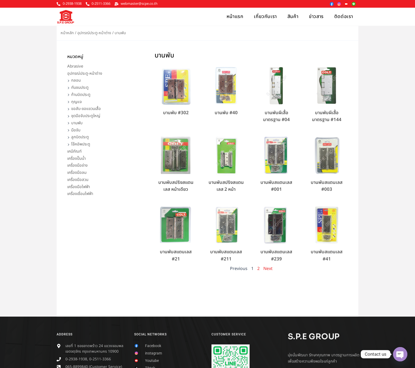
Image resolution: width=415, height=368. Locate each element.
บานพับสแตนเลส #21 (176, 255)
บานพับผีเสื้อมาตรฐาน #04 (276, 116)
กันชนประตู (80, 88)
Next (268, 268)
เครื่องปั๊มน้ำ (76, 159)
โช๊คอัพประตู (80, 144)
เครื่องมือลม (77, 173)
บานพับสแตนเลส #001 (276, 186)
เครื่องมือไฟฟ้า (78, 187)
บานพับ (77, 123)
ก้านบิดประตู (81, 95)
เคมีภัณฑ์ (74, 151)
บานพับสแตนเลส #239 (276, 255)
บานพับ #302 (176, 112)
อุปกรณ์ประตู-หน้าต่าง (94, 33)
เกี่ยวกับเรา (265, 16)
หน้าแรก (235, 16)
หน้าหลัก (67, 33)
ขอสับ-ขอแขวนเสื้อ (86, 109)
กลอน (76, 80)
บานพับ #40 (226, 112)
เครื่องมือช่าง (77, 165)
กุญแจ (76, 102)
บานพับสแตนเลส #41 (326, 255)
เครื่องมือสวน (77, 180)
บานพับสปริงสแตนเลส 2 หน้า (226, 186)
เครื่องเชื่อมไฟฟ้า (80, 194)
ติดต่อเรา (343, 16)
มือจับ (75, 130)
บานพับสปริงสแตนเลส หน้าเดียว (175, 186)
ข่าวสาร (316, 16)
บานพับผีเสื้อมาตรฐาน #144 (326, 116)
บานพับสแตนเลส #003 (326, 186)
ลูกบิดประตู (80, 137)
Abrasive (75, 66)
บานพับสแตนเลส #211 (226, 255)
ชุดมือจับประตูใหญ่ (85, 116)
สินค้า (292, 16)
